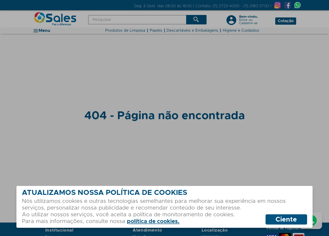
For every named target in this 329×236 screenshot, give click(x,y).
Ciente (286, 219)
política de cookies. (153, 221)
